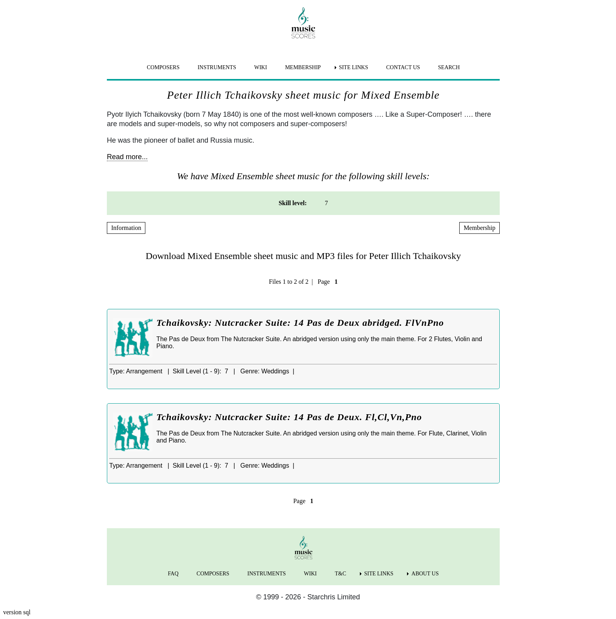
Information (126, 227)
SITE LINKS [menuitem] (353, 67)
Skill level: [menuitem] (293, 203)
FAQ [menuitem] (173, 574)
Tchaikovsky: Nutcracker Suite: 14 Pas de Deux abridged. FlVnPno (300, 323)
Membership (479, 227)
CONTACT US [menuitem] (403, 67)
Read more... (127, 157)
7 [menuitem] (326, 203)
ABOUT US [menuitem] (424, 574)
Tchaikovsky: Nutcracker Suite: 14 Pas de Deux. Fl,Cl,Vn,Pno (289, 417)
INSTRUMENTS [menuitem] (217, 67)
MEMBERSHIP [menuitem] (303, 67)
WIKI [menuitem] (260, 67)
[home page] (303, 22)
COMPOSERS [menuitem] (163, 67)
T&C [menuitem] (340, 574)
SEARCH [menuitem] (449, 67)
